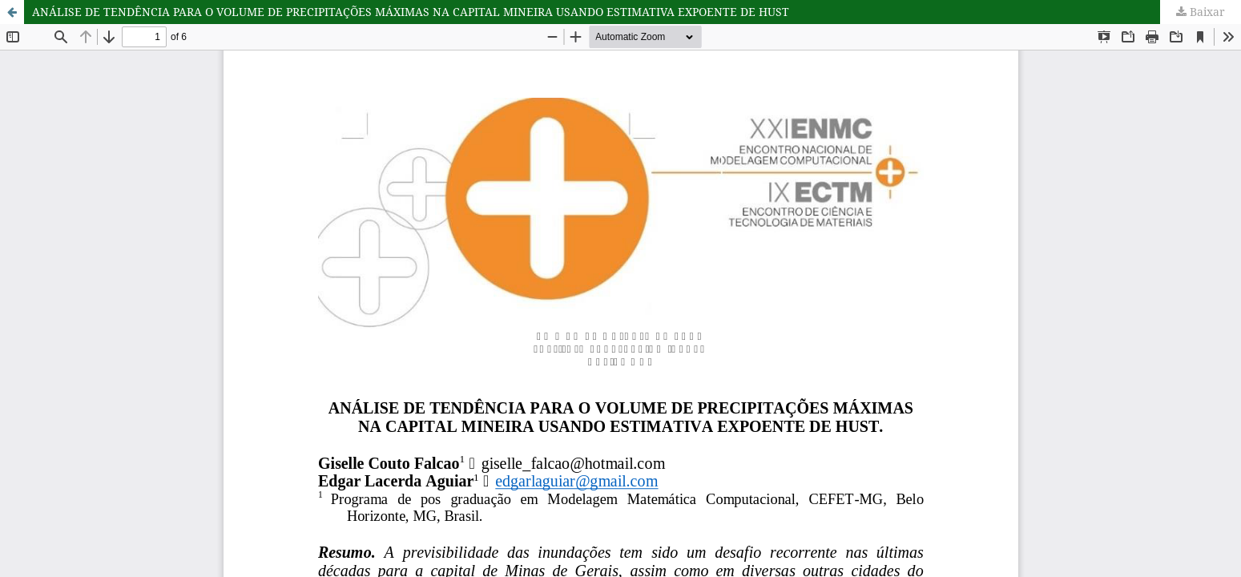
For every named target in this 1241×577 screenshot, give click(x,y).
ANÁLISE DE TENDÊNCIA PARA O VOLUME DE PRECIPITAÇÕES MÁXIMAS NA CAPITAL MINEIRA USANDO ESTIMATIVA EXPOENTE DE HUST (410, 11)
